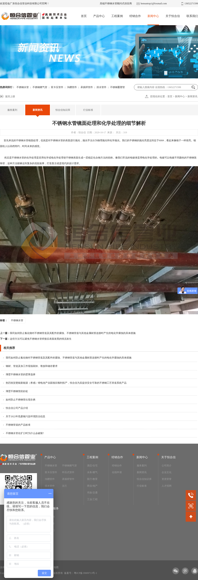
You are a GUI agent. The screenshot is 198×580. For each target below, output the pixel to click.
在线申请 (117, 472)
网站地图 (54, 567)
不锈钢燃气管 (39, 87)
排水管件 (101, 87)
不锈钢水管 (22, 87)
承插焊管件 (87, 87)
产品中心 (99, 16)
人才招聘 (167, 485)
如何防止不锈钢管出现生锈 (20, 399)
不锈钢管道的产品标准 (18, 424)
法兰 (64, 485)
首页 (84, 16)
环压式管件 (68, 472)
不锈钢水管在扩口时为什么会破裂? (25, 433)
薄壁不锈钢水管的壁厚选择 (20, 374)
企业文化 (167, 472)
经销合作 (135, 16)
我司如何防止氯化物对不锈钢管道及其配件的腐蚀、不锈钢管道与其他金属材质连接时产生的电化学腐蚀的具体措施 (68, 333)
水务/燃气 (92, 472)
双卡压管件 (57, 87)
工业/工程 (92, 499)
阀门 (47, 492)
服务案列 (12, 110)
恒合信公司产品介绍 (17, 408)
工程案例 (117, 16)
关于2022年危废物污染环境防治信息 (25, 416)
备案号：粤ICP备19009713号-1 (80, 573)
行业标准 (88, 110)
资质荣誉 (167, 479)
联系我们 (192, 16)
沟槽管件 (72, 87)
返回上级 (10, 96)
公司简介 (167, 465)
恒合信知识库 (62, 110)
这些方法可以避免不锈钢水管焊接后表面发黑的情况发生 (35, 338)
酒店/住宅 (92, 465)
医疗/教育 (92, 479)
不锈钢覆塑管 (117, 87)
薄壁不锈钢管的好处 (17, 391)
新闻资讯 (192, 96)
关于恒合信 (173, 16)
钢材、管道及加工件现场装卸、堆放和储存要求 (32, 366)
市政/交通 (92, 492)
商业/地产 (92, 485)
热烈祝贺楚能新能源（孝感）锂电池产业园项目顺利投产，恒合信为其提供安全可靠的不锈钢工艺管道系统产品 (66, 382)
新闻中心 (153, 16)
